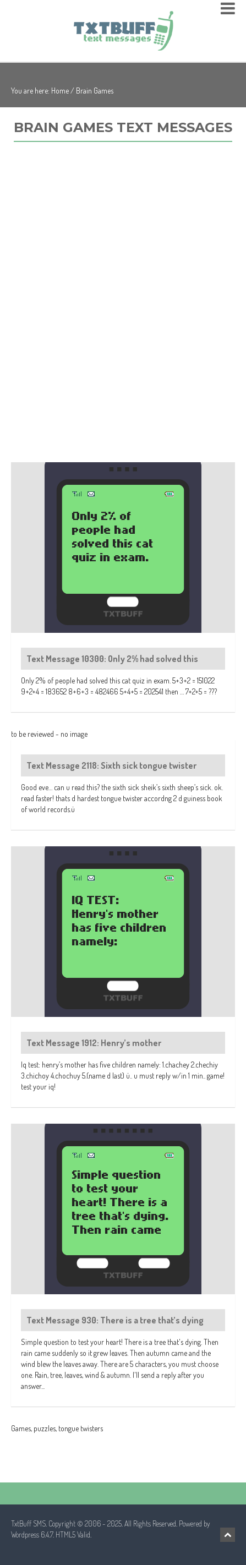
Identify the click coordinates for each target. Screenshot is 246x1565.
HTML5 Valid (73, 1534)
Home (60, 90)
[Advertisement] (123, 314)
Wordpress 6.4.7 (32, 1534)
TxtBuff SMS (28, 1523)
